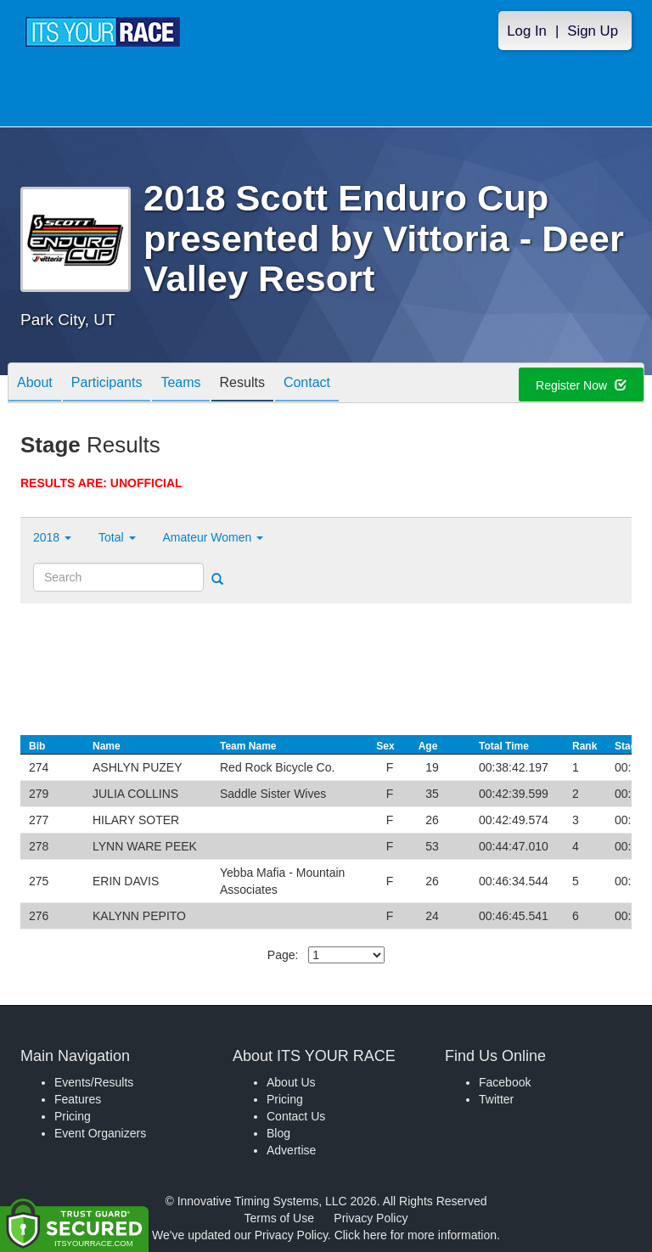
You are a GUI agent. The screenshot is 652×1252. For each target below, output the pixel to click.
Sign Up (592, 31)
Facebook (505, 1082)
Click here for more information (415, 1235)
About (35, 384)
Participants (107, 384)
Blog (278, 1133)
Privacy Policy (371, 1218)
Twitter (496, 1099)
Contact (307, 384)
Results (242, 384)
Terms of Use (279, 1218)
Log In (527, 31)
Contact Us (296, 1116)
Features (77, 1099)
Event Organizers (100, 1133)
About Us (291, 1082)
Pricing (72, 1116)
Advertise (291, 1150)
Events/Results (93, 1082)
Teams (180, 384)
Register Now (581, 385)
